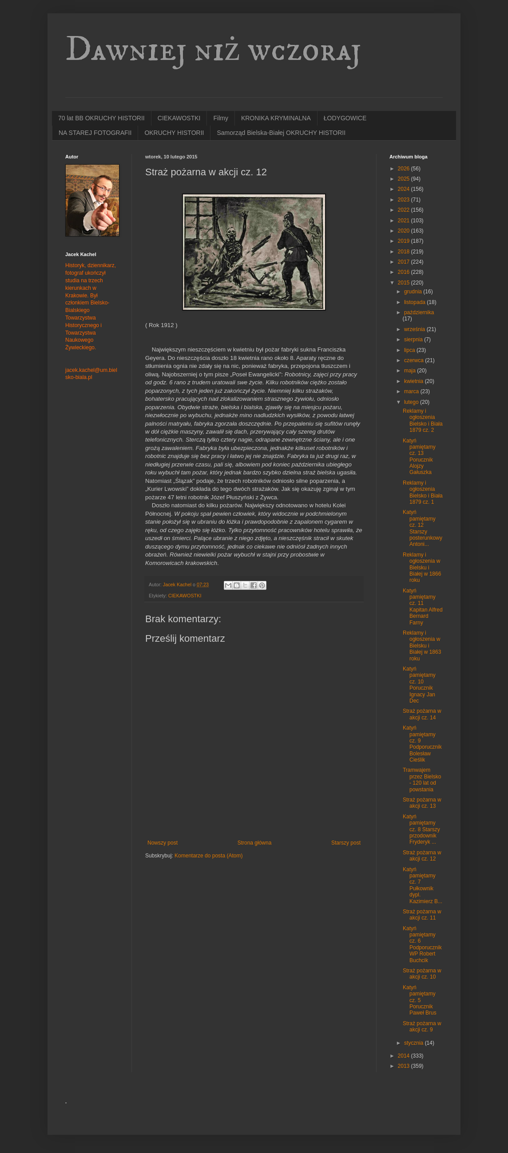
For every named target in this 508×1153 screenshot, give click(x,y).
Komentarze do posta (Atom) (208, 856)
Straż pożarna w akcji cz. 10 (422, 973)
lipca (410, 350)
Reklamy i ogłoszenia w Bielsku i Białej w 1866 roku (422, 568)
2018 (404, 252)
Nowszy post (162, 843)
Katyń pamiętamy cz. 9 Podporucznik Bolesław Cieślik (422, 744)
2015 (404, 283)
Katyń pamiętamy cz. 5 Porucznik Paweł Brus (420, 1000)
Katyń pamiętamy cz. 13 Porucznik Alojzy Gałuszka (419, 457)
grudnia (413, 291)
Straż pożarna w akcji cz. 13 (422, 803)
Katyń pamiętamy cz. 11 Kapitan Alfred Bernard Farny (423, 607)
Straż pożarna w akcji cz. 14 (422, 714)
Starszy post (346, 843)
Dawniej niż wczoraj (213, 50)
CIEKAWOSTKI (179, 118)
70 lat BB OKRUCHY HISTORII (101, 118)
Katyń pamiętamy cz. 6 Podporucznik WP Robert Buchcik (422, 944)
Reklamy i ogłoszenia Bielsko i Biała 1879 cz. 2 (423, 420)
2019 (404, 241)
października (419, 312)
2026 (404, 169)
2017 (404, 262)
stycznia (414, 1043)
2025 (404, 179)
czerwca (414, 360)
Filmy (220, 118)
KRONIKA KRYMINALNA (276, 118)
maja (410, 370)
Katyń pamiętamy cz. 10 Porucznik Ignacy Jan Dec (419, 685)
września (415, 329)
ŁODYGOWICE (345, 118)
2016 (404, 272)
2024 (404, 189)
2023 (404, 200)
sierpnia (414, 339)
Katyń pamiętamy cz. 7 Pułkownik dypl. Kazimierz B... (422, 885)
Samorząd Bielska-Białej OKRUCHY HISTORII (281, 132)
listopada (415, 302)
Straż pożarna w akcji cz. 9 (422, 1026)
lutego (412, 402)
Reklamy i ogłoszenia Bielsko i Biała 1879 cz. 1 (423, 492)
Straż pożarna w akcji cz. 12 (422, 855)
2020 (404, 231)
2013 (404, 1066)
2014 (404, 1056)
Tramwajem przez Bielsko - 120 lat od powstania (422, 779)
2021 (404, 220)
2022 (404, 210)
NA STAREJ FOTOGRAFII (95, 132)
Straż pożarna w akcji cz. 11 (422, 914)
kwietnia (414, 381)
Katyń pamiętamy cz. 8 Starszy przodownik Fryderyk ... (421, 829)
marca (412, 391)
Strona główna (255, 843)
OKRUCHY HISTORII (174, 132)
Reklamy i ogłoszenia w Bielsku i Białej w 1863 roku (422, 646)
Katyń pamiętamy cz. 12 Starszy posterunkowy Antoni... (422, 528)
